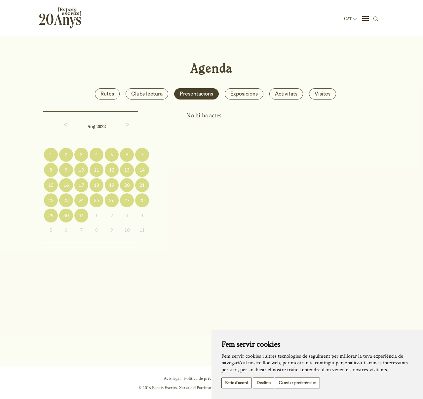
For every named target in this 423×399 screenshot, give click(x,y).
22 (51, 200)
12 (111, 170)
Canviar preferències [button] (297, 383)
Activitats (286, 94)
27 (127, 200)
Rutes (107, 94)
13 (127, 170)
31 (81, 215)
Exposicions (244, 94)
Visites (322, 94)
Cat (350, 18)
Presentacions (196, 94)
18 (96, 185)
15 (51, 185)
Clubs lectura (147, 94)
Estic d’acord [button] (236, 383)
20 (127, 185)
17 (81, 185)
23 (66, 200)
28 (142, 200)
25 (96, 200)
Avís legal (172, 378)
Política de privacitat (202, 378)
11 (96, 170)
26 (111, 200)
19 (111, 185)
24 (81, 200)
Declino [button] (263, 383)
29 (51, 215)
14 (142, 170)
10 (81, 170)
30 (66, 215)
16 (66, 185)
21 (142, 185)
